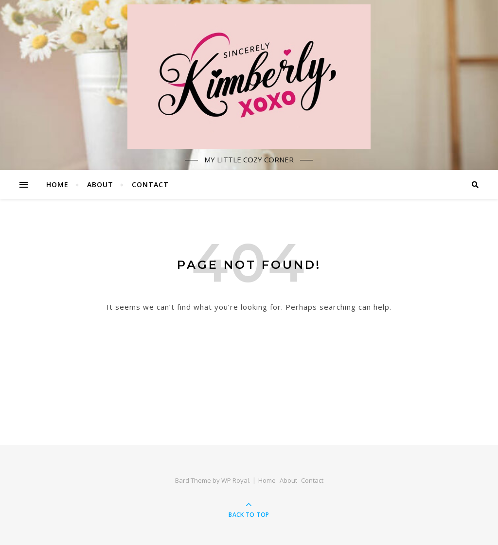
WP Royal (235, 480)
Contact (150, 184)
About (100, 184)
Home (57, 184)
